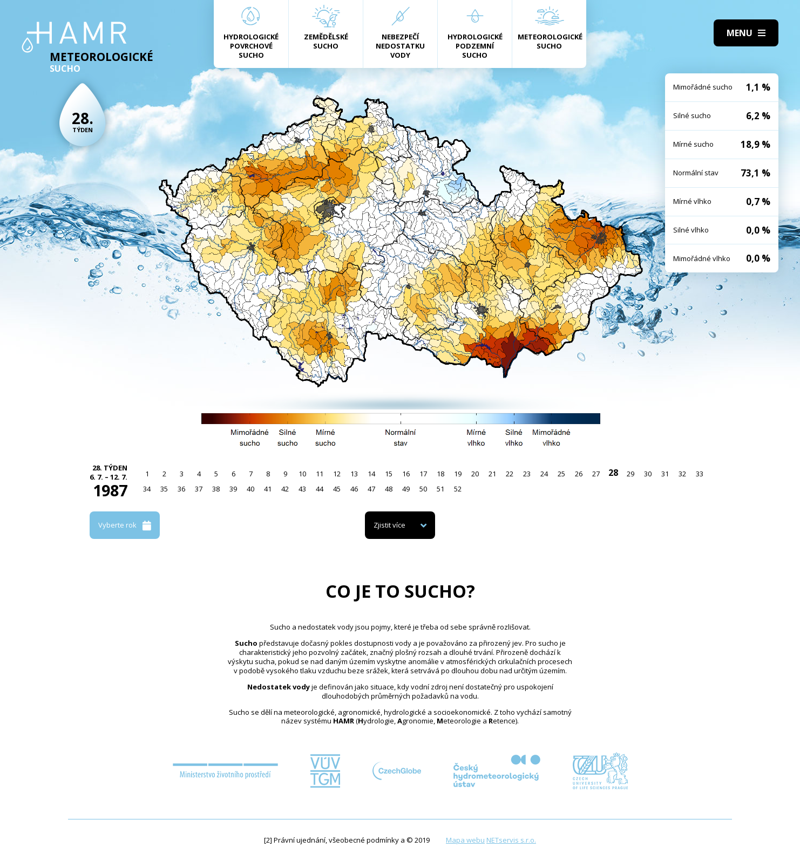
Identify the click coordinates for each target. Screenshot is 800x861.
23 (527, 474)
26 (578, 474)
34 (147, 489)
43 (302, 489)
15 (388, 474)
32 (682, 474)
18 (440, 474)
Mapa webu (465, 840)
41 (268, 489)
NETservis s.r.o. (511, 840)
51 (440, 489)
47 (371, 489)
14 (371, 474)
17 (423, 474)
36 (181, 489)
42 (285, 489)
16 (406, 474)
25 (561, 474)
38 (216, 489)
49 (406, 489)
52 (458, 489)
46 (354, 489)
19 (458, 474)
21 (492, 474)
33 (699, 474)
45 (337, 489)
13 (354, 474)
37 (198, 489)
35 (164, 489)
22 (509, 474)
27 (596, 474)
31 (665, 474)
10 (302, 474)
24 (544, 474)
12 (337, 474)
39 (233, 489)
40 (250, 489)
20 (475, 474)
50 (423, 489)
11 (319, 474)
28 (613, 473)
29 (630, 474)
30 (648, 474)
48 (388, 489)
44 (319, 489)
